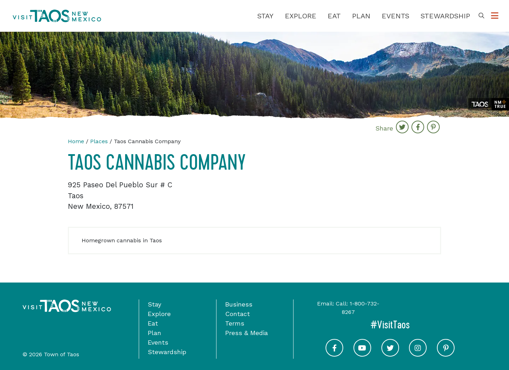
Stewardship (445, 16)
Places (99, 141)
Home (76, 141)
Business (238, 304)
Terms (234, 323)
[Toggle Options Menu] (495, 16)
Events (395, 16)
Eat (334, 16)
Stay (265, 16)
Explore (300, 16)
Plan (361, 16)
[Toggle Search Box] (481, 16)
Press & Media (246, 332)
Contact (237, 313)
